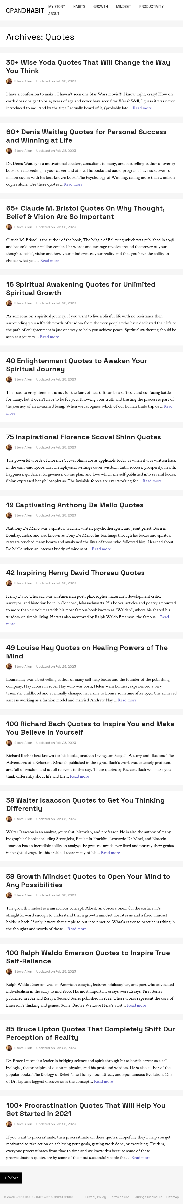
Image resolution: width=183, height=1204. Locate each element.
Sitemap (172, 1197)
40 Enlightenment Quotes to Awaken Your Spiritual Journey (76, 365)
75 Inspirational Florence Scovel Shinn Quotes (83, 437)
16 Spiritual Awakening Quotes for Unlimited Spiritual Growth (80, 288)
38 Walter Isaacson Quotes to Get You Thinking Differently (85, 804)
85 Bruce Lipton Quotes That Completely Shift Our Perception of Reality (90, 1033)
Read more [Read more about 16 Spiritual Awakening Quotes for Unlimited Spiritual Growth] (49, 337)
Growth (100, 6)
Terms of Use (120, 1197)
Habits (79, 6)
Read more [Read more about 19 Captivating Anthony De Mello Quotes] (101, 549)
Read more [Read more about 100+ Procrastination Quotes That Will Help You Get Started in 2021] (140, 1157)
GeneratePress (62, 1197)
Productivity (151, 6)
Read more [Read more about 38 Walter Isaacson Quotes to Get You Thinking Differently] (110, 852)
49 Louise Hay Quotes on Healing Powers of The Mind (87, 651)
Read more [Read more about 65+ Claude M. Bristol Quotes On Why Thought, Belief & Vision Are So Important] (49, 260)
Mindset (123, 6)
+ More (11, 1178)
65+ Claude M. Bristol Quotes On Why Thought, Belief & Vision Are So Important (85, 212)
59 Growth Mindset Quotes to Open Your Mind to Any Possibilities (88, 880)
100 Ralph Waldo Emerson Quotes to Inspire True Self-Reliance (88, 957)
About (54, 13)
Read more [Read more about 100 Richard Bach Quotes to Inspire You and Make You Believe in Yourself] (79, 776)
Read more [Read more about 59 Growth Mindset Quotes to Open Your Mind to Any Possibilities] (77, 929)
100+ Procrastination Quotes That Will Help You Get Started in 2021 (86, 1109)
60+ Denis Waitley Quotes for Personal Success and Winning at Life (86, 136)
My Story (56, 6)
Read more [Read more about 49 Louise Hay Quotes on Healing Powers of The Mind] (127, 700)
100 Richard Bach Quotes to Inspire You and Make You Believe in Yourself (90, 728)
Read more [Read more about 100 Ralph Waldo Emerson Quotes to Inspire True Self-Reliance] (136, 1005)
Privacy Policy (95, 1197)
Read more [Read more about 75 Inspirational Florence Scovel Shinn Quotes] (152, 481)
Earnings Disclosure (148, 1197)
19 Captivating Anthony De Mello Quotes (75, 505)
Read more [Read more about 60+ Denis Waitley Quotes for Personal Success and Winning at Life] (73, 184)
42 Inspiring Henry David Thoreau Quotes (75, 572)
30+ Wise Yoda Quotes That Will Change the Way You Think (88, 66)
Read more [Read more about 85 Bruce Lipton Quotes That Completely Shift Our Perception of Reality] (103, 1081)
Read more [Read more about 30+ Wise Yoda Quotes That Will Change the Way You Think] (142, 108)
